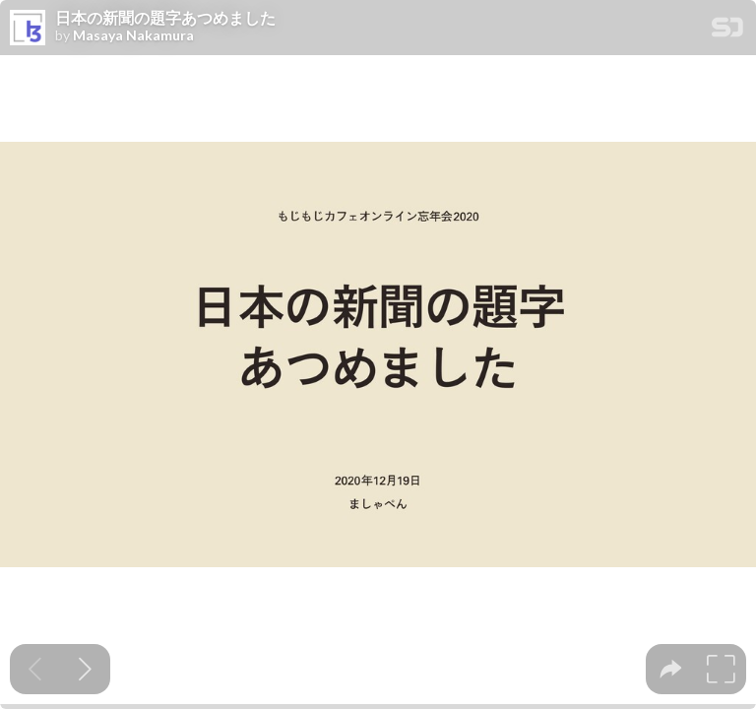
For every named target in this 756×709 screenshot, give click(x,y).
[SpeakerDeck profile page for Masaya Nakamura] (27, 28)
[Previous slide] (35, 669)
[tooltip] (671, 669)
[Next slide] (85, 669)
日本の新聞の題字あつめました (165, 18)
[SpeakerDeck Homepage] (727, 31)
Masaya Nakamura (133, 35)
